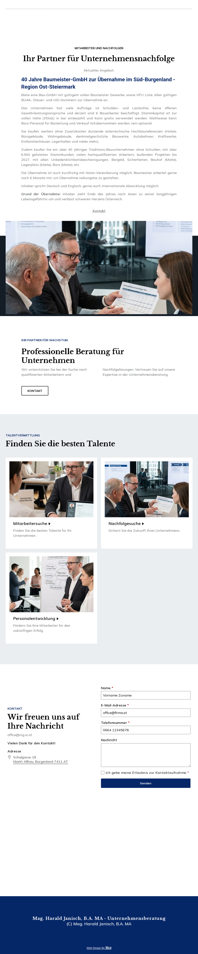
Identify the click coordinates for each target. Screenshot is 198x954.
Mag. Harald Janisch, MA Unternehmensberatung (35, 17)
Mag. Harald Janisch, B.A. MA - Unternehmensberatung (99, 918)
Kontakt (182, 16)
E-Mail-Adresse (115, 705)
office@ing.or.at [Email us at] (15, 4)
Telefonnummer (115, 723)
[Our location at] (40, 759)
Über (141, 16)
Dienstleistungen (158, 16)
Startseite (127, 16)
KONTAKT (34, 394)
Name (107, 688)
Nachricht (109, 740)
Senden (145, 783)
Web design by (99, 947)
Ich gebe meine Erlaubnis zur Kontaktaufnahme (147, 773)
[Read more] (51, 503)
